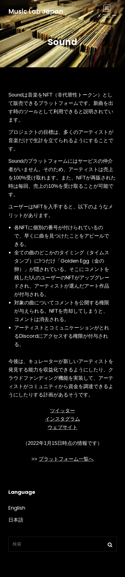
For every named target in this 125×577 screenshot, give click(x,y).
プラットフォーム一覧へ (66, 459)
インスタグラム (62, 419)
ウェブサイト (63, 427)
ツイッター (62, 410)
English (16, 507)
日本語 (15, 519)
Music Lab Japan (35, 11)
